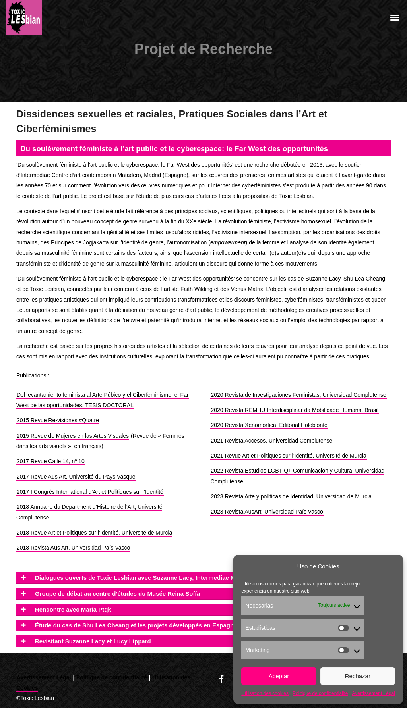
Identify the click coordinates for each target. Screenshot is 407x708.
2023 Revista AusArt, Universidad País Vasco (267, 511)
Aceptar (279, 676)
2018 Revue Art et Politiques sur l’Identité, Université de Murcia (94, 532)
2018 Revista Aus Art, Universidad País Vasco (73, 547)
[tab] (203, 578)
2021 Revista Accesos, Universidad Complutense (271, 440)
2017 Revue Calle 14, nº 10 (51, 461)
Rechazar (357, 676)
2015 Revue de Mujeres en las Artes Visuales (73, 436)
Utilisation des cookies (265, 693)
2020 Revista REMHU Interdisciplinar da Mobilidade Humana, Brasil (294, 410)
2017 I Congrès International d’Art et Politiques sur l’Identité (90, 492)
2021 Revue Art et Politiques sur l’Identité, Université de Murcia (288, 455)
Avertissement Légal (373, 693)
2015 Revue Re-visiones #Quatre (58, 420)
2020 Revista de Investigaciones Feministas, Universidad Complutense (298, 395)
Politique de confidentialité (320, 693)
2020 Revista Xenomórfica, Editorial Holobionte (269, 425)
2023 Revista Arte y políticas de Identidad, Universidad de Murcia (291, 496)
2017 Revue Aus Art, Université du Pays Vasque (76, 476)
